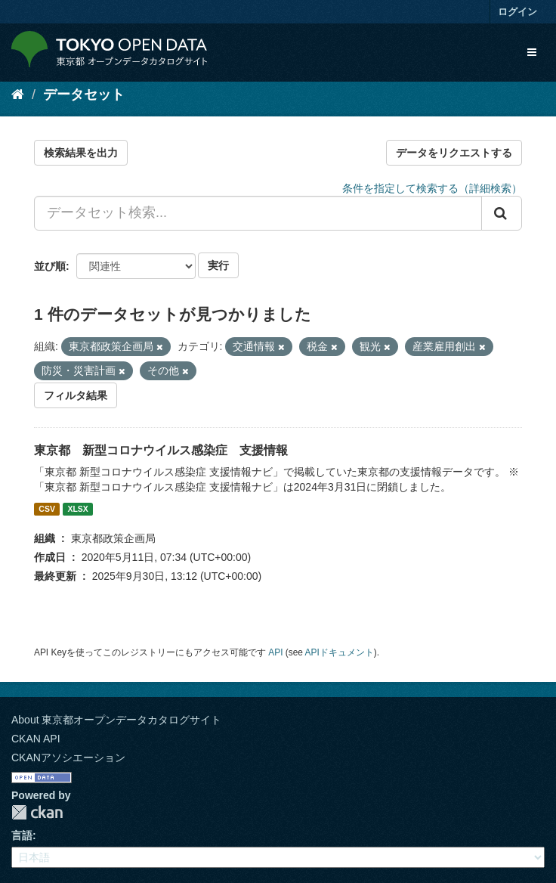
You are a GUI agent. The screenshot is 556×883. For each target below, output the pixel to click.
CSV (47, 508)
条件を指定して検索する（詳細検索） (432, 188)
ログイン (517, 11)
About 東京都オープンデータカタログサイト (116, 720)
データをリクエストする (454, 153)
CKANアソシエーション (68, 757)
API (275, 652)
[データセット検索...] (258, 213)
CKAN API (35, 739)
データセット (84, 94)
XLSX (77, 508)
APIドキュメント (339, 652)
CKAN (37, 812)
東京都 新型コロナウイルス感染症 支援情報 (161, 450)
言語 (21, 835)
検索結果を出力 (81, 153)
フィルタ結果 (75, 395)
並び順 (50, 266)
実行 (218, 265)
